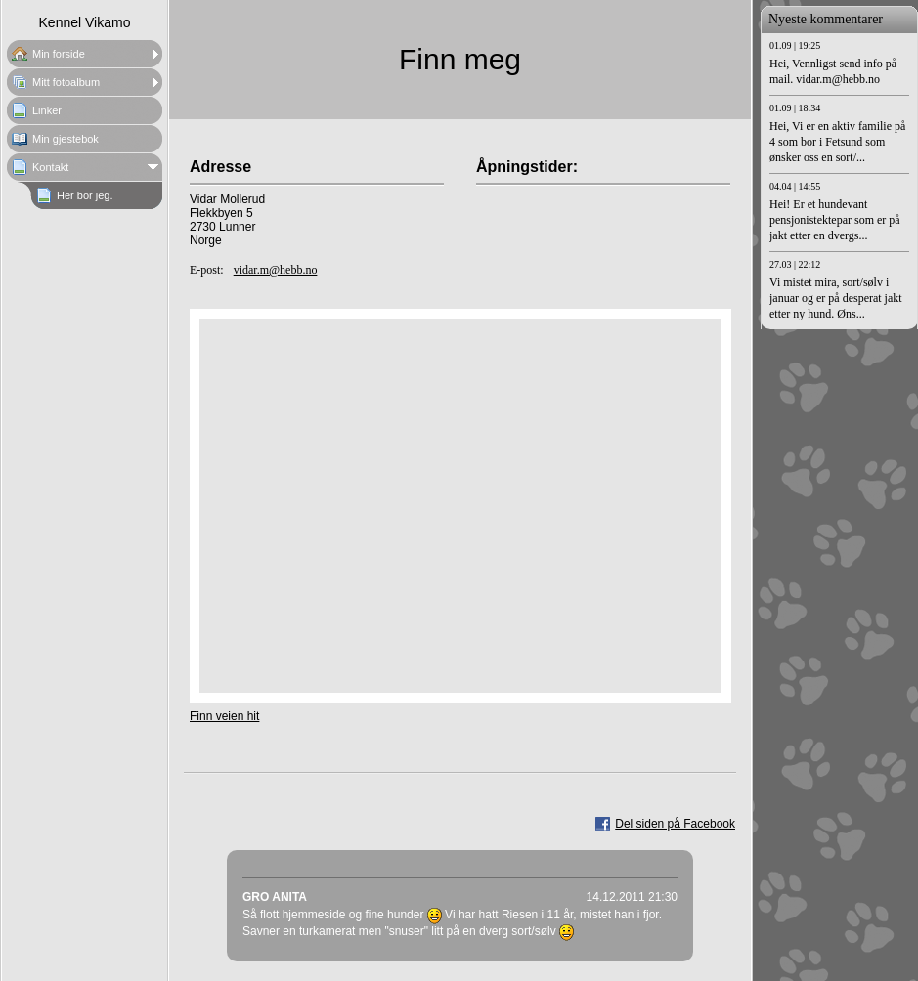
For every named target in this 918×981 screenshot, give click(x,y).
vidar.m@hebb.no (276, 270)
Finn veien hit (224, 716)
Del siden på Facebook (675, 824)
